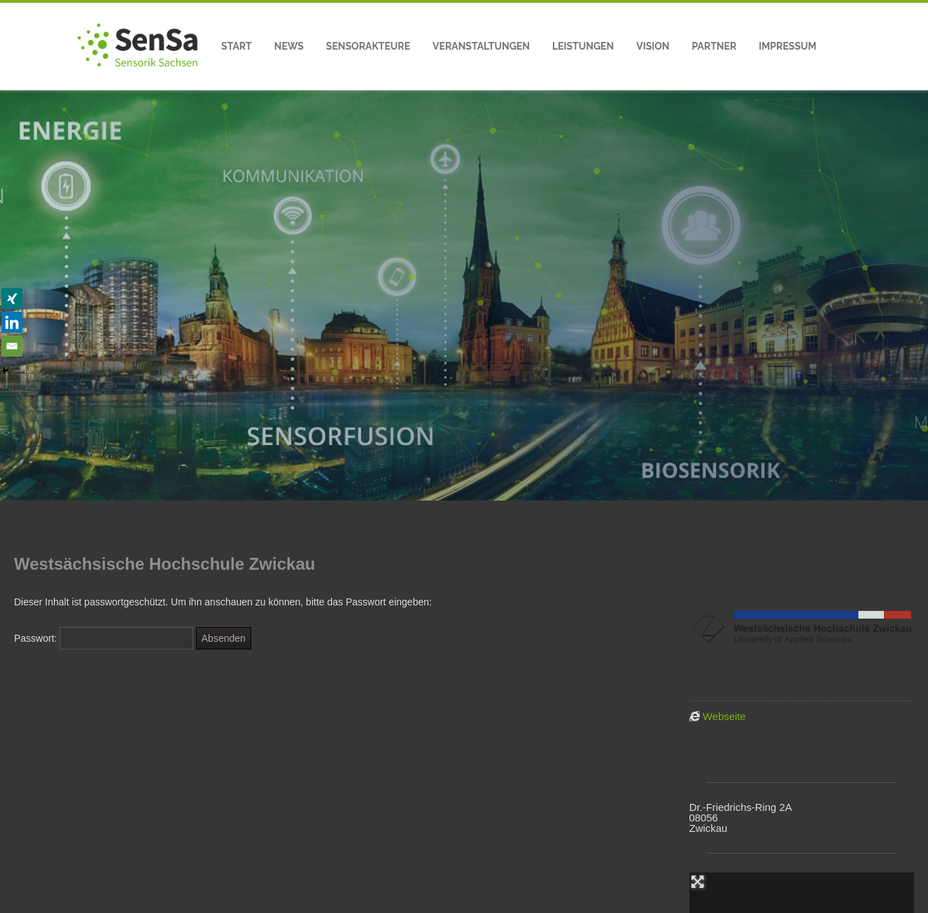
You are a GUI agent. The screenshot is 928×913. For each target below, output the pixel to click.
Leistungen (583, 46)
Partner (714, 46)
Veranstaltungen (481, 46)
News (289, 46)
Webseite (724, 716)
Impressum (787, 46)
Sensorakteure (368, 46)
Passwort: (103, 638)
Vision (652, 46)
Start (236, 46)
